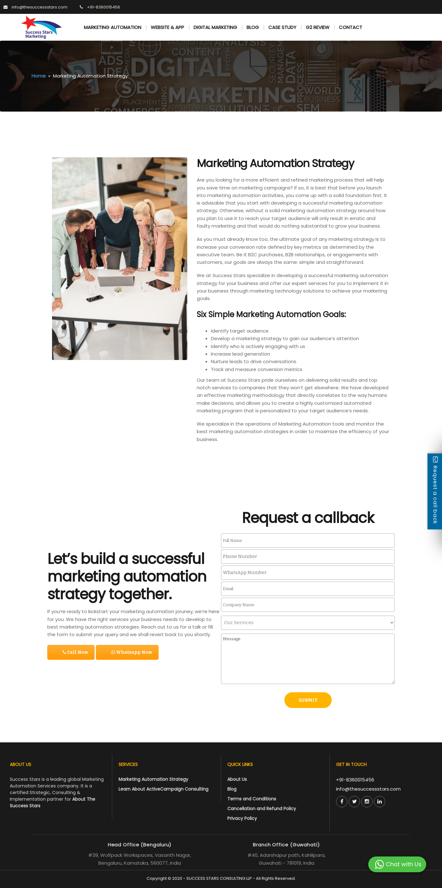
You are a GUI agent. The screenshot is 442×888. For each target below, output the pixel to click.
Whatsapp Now (131, 652)
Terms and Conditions (251, 799)
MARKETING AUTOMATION (112, 27)
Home (39, 76)
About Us (237, 779)
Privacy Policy (242, 818)
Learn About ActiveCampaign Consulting (163, 789)
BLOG (253, 27)
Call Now (75, 652)
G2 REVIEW (317, 27)
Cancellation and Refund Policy (261, 808)
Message (308, 659)
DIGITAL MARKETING (215, 27)
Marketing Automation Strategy (153, 779)
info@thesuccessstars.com (368, 789)
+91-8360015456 (355, 779)
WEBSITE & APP (167, 27)
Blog (231, 789)
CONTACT (350, 27)
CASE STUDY (282, 27)
